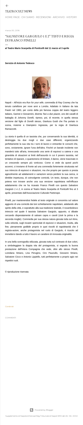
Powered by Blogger (41, 410)
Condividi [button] (9, 306)
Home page (12, 17)
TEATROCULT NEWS (18, 11)
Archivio (59, 17)
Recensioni (43, 17)
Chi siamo (27, 17)
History (71, 17)
